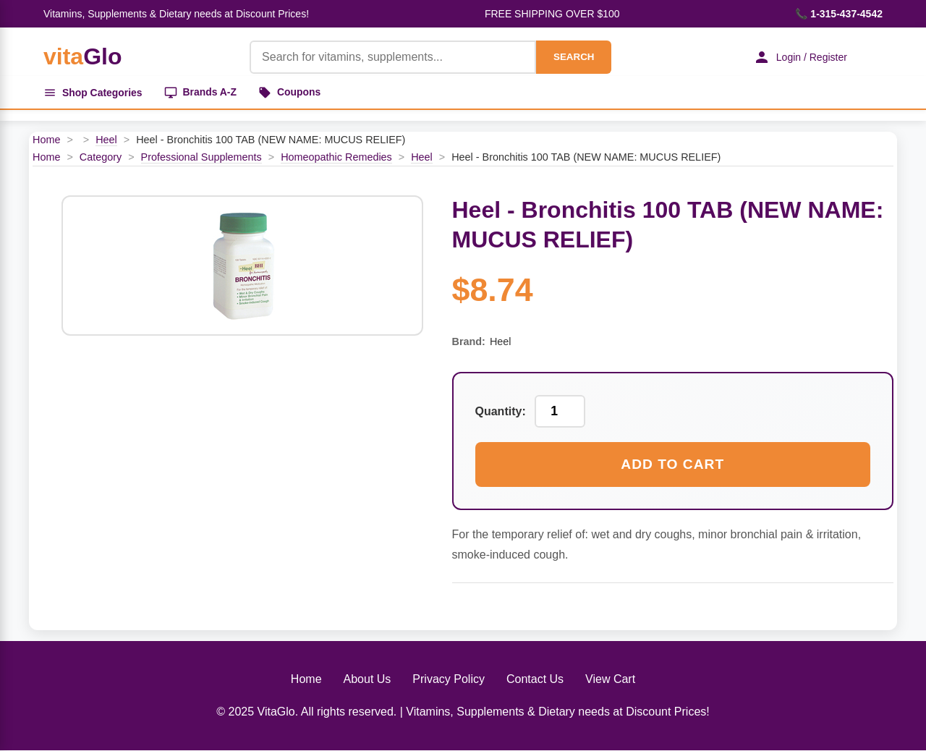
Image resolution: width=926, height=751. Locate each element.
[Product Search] (392, 57)
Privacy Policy (448, 679)
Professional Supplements (201, 157)
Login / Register (799, 57)
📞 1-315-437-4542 (839, 14)
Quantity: (500, 412)
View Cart (610, 679)
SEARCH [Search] (573, 56)
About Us (367, 679)
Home (46, 140)
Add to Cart (672, 464)
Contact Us (535, 679)
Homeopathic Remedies (336, 157)
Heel (106, 140)
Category (101, 157)
